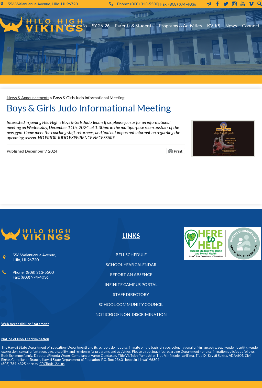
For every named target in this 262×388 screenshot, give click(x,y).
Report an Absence (131, 274)
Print (178, 151)
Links (131, 235)
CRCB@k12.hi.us (51, 364)
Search (259, 4)
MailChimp (209, 4)
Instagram (234, 4)
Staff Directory (131, 294)
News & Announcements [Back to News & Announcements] (28, 97)
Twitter (226, 4)
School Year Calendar (131, 264)
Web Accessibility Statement (25, 324)
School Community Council (131, 304)
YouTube (243, 4)
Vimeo (251, 4)
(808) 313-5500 (144, 3)
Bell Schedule (131, 254)
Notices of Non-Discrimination (131, 314)
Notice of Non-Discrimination (25, 339)
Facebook (217, 4)
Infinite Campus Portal (131, 284)
